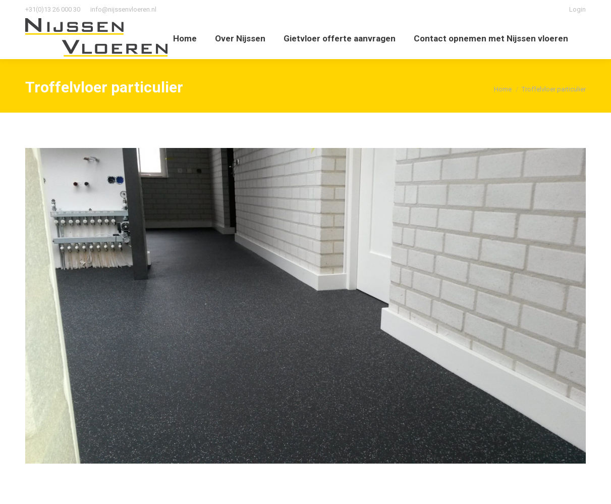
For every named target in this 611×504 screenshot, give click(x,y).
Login (577, 9)
